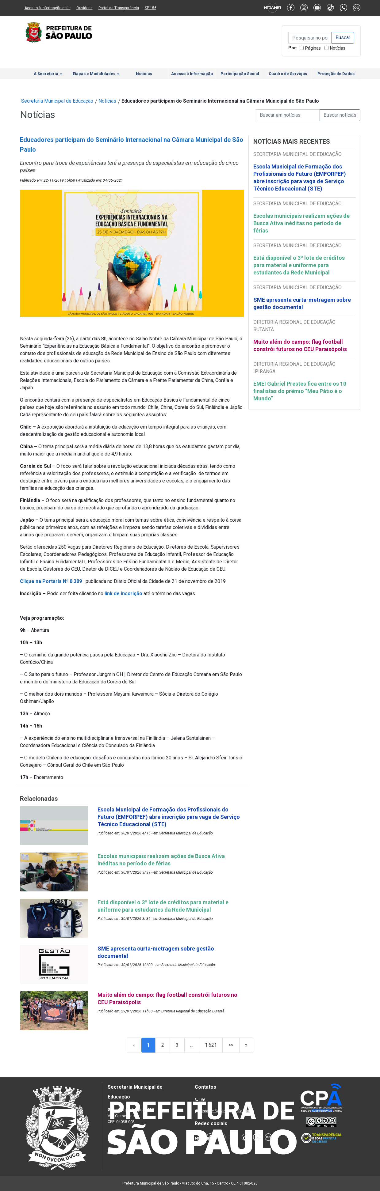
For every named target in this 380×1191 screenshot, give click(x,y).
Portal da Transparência (118, 8)
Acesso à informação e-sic (48, 8)
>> (230, 1045)
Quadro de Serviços (288, 73)
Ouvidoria (84, 8)
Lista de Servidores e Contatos (227, 1111)
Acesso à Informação (192, 73)
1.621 (211, 1045)
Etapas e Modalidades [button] (96, 73)
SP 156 (150, 8)
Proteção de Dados (336, 73)
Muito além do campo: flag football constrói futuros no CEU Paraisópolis (300, 345)
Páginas (313, 48)
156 (202, 1100)
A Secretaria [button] (48, 73)
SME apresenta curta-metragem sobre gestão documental (302, 303)
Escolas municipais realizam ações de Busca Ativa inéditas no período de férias (301, 223)
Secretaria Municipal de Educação (57, 101)
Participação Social (240, 73)
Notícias (337, 48)
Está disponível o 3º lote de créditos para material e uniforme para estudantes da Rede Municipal (299, 265)
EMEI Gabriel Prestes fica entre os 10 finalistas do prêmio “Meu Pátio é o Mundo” (299, 391)
